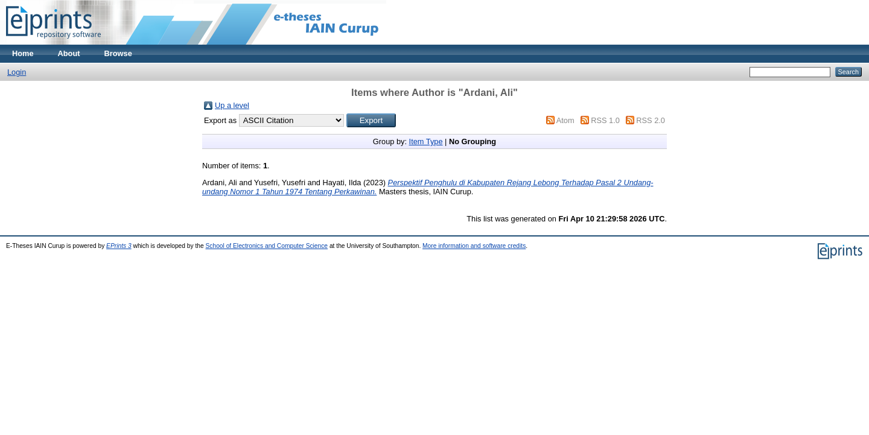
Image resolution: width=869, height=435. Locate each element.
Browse (118, 53)
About (69, 53)
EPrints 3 (119, 246)
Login (16, 72)
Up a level (232, 105)
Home (23, 53)
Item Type (426, 141)
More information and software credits (474, 246)
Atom (565, 120)
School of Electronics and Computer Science (267, 246)
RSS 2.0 (650, 120)
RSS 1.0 (605, 120)
